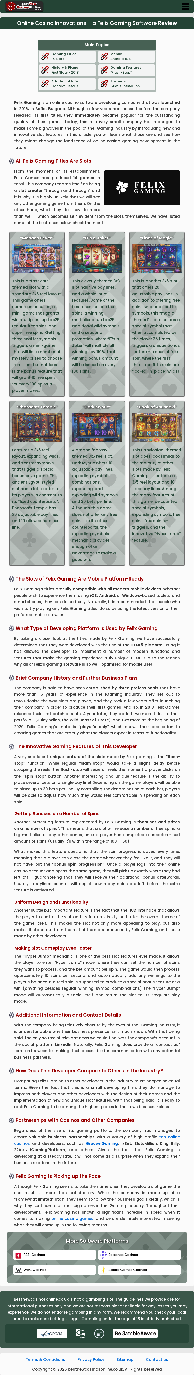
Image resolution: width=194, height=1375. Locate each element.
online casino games (72, 1218)
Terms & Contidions (45, 1359)
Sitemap (125, 1359)
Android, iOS (132, 56)
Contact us (157, 1359)
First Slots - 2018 (72, 70)
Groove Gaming (102, 1143)
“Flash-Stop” (132, 70)
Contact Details (72, 84)
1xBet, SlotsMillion (132, 84)
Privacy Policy (91, 1359)
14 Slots (72, 56)
